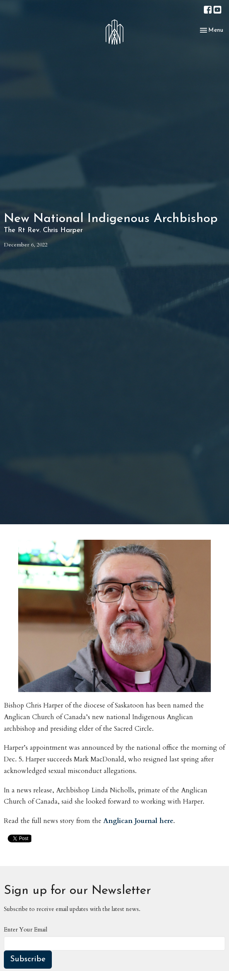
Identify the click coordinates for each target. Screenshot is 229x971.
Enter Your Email (25, 929)
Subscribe (28, 959)
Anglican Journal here (138, 820)
